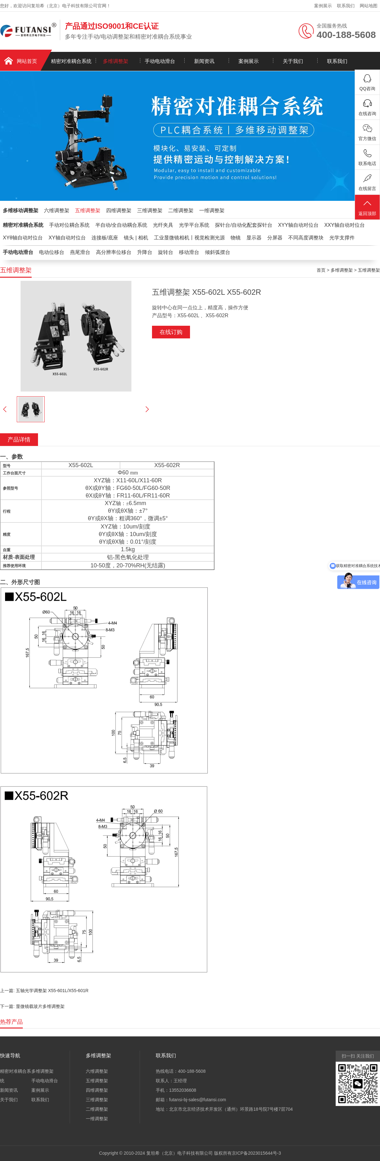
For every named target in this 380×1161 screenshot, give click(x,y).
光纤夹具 (163, 225)
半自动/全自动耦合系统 (121, 225)
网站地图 (368, 5)
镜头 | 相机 (136, 237)
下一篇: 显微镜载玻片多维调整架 (32, 1006)
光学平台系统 (194, 225)
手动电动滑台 (160, 61)
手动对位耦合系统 (69, 225)
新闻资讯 (204, 61)
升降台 (144, 252)
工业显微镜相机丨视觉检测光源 (189, 237)
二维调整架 (180, 210)
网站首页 (27, 61)
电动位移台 (51, 252)
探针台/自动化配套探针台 (243, 225)
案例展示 (323, 5)
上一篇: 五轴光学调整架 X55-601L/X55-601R (44, 990)
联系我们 (346, 5)
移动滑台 (189, 252)
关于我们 (293, 61)
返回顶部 (367, 207)
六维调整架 (56, 210)
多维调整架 (115, 61)
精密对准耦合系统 (71, 61)
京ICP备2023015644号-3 (256, 1153)
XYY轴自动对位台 (298, 225)
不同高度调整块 (306, 237)
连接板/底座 (105, 237)
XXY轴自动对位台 (344, 225)
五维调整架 (87, 210)
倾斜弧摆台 (217, 252)
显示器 (254, 237)
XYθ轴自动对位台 (23, 237)
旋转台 (165, 252)
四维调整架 (118, 210)
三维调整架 (149, 210)
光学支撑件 (342, 237)
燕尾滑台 (80, 252)
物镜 (236, 237)
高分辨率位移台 (113, 252)
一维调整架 (212, 210)
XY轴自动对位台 (67, 237)
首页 (321, 270)
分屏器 (274, 237)
